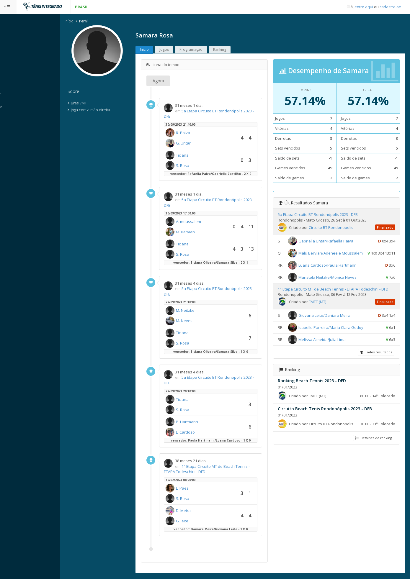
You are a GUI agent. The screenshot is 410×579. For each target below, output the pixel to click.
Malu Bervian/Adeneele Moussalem (336, 253)
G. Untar (194, 143)
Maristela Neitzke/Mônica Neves (333, 286)
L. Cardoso (196, 432)
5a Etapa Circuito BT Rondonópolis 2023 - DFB (323, 215)
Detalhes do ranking (373, 447)
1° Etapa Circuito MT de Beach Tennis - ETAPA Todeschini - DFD (338, 298)
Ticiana (193, 155)
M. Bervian (196, 232)
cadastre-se (390, 6)
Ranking (231, 50)
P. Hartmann (198, 422)
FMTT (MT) (323, 311)
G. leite (193, 521)
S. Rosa (194, 165)
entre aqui (364, 6)
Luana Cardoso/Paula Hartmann (333, 274)
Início (80, 21)
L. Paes (193, 488)
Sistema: (10, 120)
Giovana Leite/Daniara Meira (330, 324)
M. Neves (195, 321)
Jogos (175, 50)
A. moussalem (200, 222)
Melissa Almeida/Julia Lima (327, 348)
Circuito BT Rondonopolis (336, 227)
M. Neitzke (196, 311)
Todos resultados (375, 361)
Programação (202, 50)
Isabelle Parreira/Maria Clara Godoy (336, 336)
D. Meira (194, 511)
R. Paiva (194, 133)
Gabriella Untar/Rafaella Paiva (331, 241)
